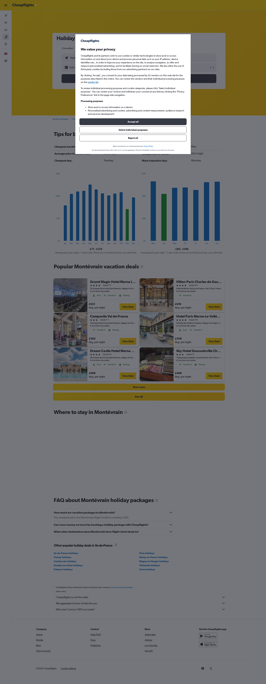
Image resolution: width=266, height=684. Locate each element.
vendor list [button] (93, 82)
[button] (133, 121)
